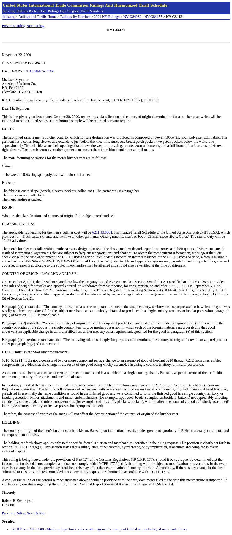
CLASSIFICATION (39, 71)
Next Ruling (36, 26)
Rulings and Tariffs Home (38, 17)
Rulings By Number (31, 11)
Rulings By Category (63, 11)
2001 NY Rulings (107, 17)
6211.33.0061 (102, 232)
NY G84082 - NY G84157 (142, 17)
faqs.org (9, 11)
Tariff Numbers (91, 11)
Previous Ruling (14, 26)
